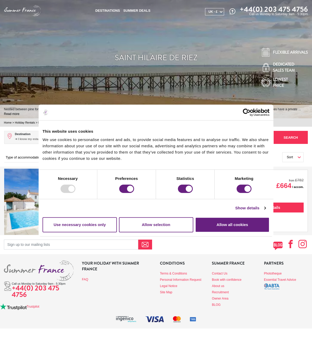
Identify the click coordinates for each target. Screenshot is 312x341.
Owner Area (220, 298)
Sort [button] (290, 157)
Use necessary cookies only (79, 224)
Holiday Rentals (25, 122)
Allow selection (156, 224)
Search (291, 137)
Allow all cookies (232, 224)
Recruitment (220, 292)
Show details (247, 208)
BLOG (216, 305)
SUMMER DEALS (137, 11)
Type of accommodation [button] (24, 157)
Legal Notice (168, 286)
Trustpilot (33, 306)
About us (218, 286)
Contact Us (219, 273)
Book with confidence (226, 280)
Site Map (166, 292)
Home (7, 122)
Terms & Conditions (173, 273)
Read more (11, 114)
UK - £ (213, 12)
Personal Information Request (180, 280)
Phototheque (273, 273)
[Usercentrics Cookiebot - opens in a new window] (246, 112)
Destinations (107, 11)
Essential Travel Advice (280, 280)
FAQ (85, 279)
